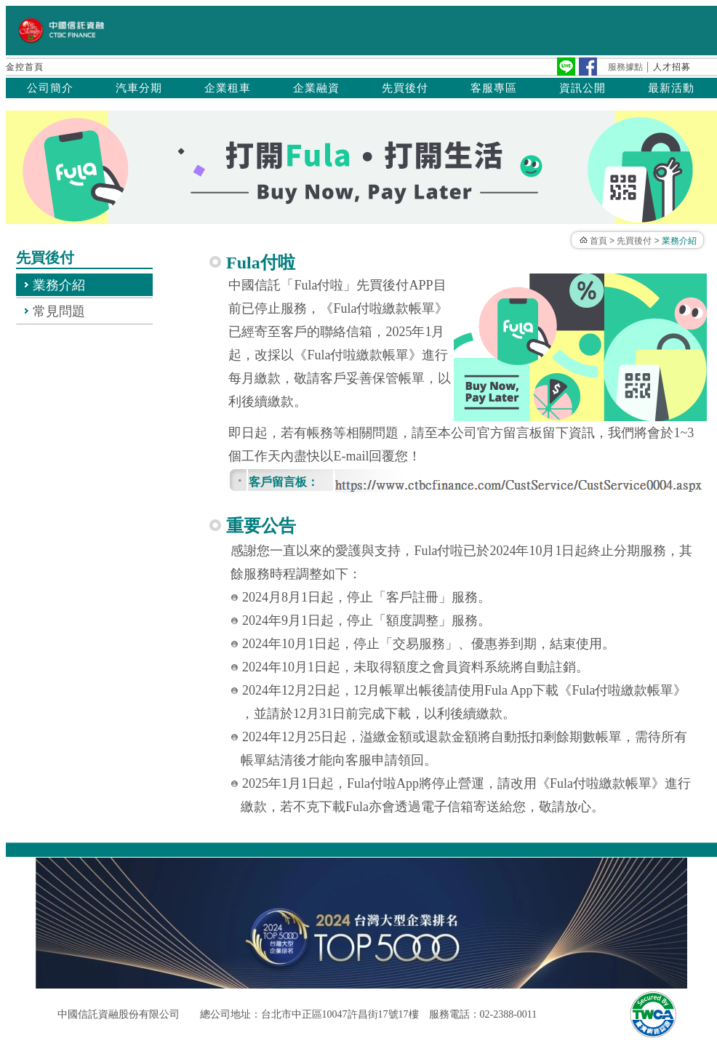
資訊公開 (582, 88)
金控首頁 (25, 67)
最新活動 (671, 88)
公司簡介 (50, 88)
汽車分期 (139, 88)
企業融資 (316, 88)
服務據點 (625, 67)
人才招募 (672, 67)
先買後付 (405, 88)
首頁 (598, 241)
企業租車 (227, 88)
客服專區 (493, 88)
